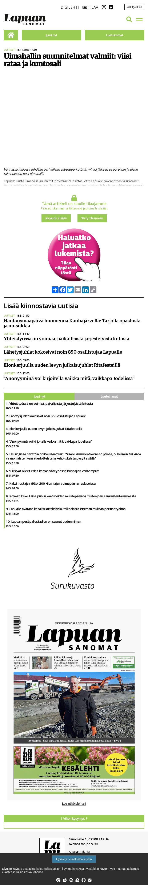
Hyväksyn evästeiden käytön (74, 859)
